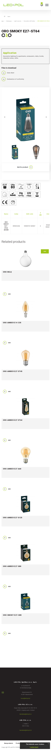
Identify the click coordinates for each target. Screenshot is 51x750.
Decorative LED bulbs (29, 21)
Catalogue (9, 21)
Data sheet (8, 73)
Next (9, 16)
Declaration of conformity (13, 79)
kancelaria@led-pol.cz (26, 714)
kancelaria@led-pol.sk (26, 730)
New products (8, 743)
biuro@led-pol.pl (25, 698)
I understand (34, 747)
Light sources (17, 21)
